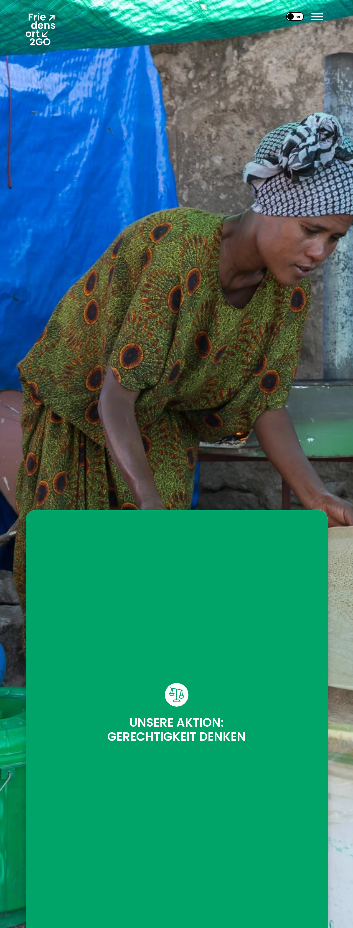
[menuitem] (292, 16)
